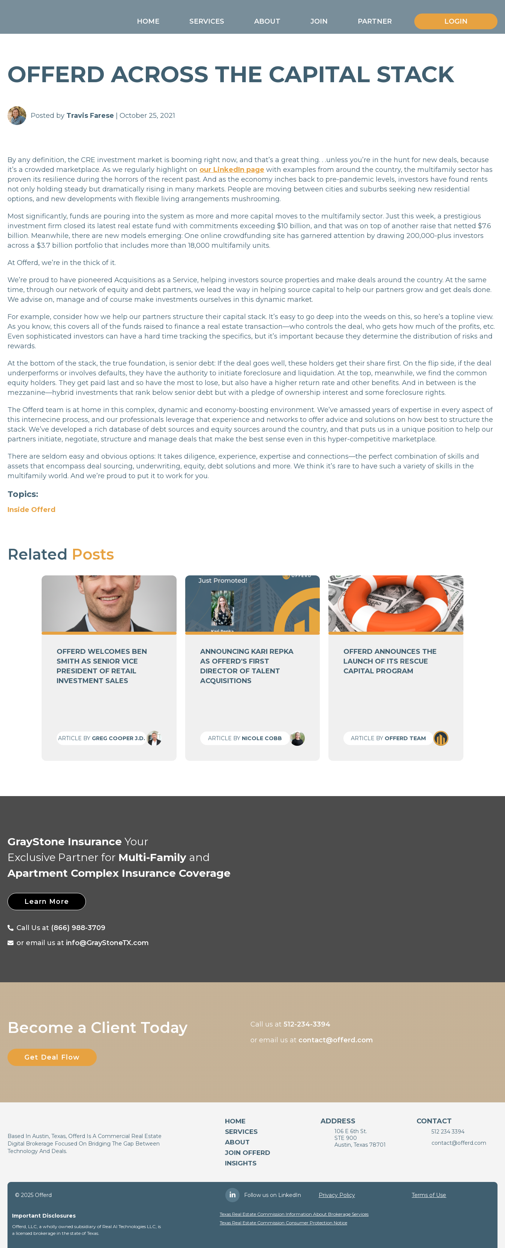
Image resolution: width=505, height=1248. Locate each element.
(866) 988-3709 (78, 928)
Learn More (48, 901)
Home (148, 21)
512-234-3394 (306, 1024)
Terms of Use (429, 1195)
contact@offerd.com (335, 1040)
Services (206, 21)
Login (456, 21)
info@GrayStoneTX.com (107, 943)
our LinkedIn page (231, 170)
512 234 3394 (448, 1131)
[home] (49, 19)
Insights (240, 1163)
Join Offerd (247, 1152)
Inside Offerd (31, 510)
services (241, 1131)
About (267, 21)
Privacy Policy (337, 1195)
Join (319, 21)
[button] (148, 21)
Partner (375, 21)
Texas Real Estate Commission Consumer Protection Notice (283, 1222)
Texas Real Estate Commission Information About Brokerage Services (294, 1214)
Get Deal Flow (54, 1057)
